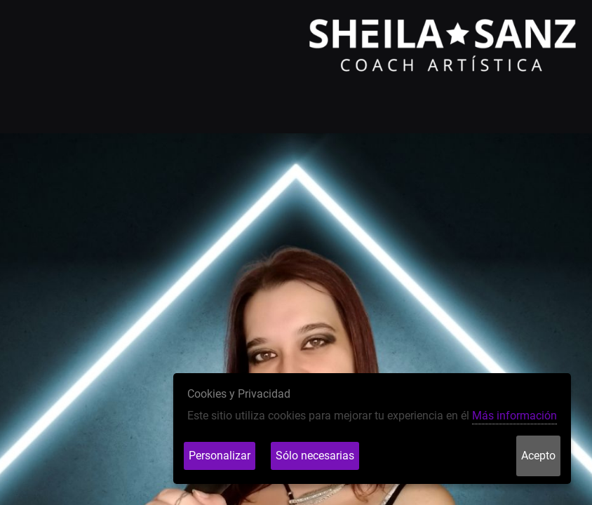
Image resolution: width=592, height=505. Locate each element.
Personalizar (219, 455)
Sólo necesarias (315, 455)
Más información (514, 415)
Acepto (538, 455)
